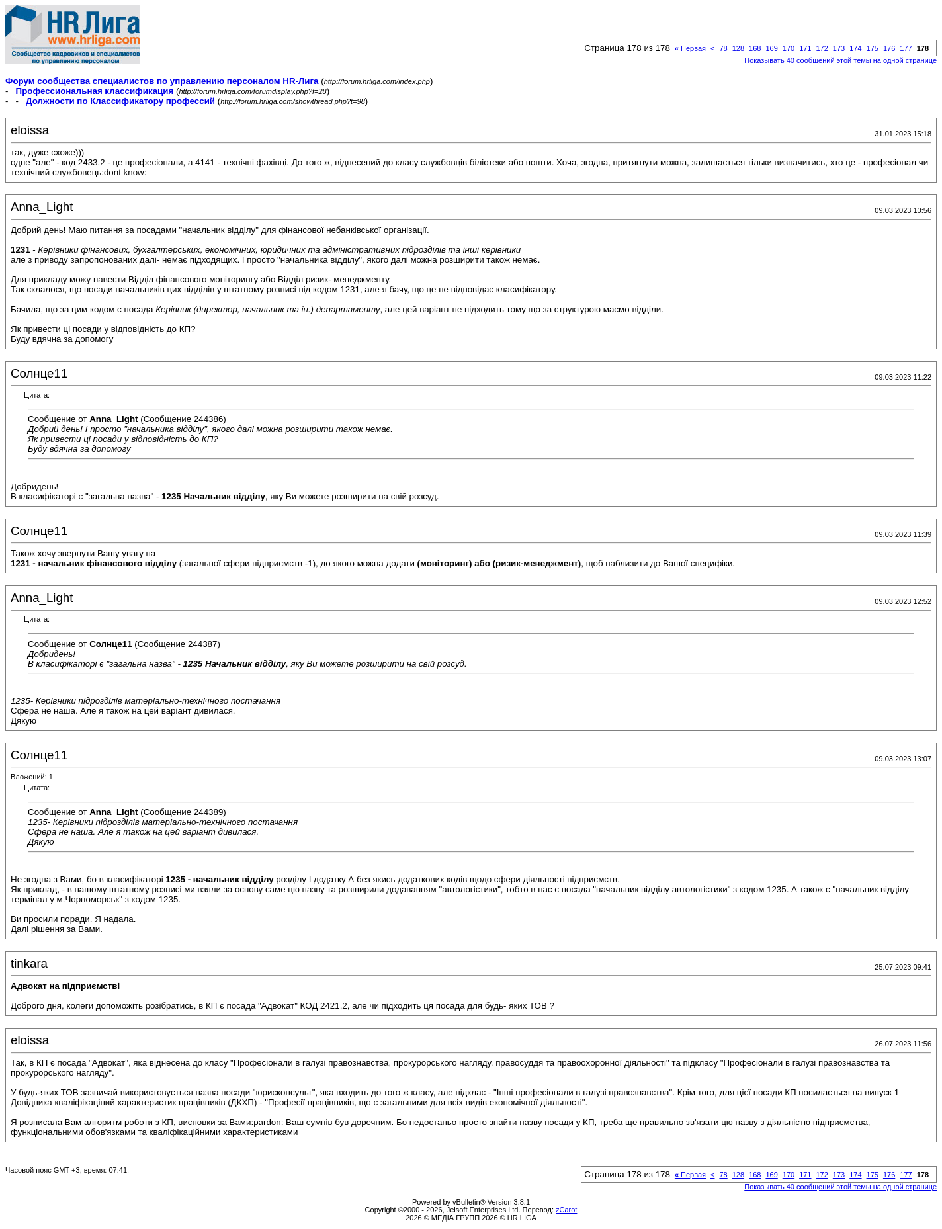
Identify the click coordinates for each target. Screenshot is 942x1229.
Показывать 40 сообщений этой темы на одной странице (840, 60)
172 (822, 48)
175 (872, 48)
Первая (690, 48)
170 (788, 48)
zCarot (566, 1210)
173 (839, 48)
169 (771, 48)
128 (738, 48)
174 (855, 48)
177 (906, 48)
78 (723, 48)
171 (805, 48)
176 (889, 48)
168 (755, 48)
